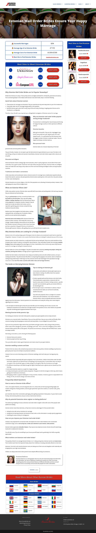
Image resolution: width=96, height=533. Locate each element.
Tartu (33, 386)
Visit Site (54, 70)
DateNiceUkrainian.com (52, 57)
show (37, 469)
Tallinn (7, 386)
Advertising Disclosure (25, 523)
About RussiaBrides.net (24, 521)
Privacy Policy (27, 525)
